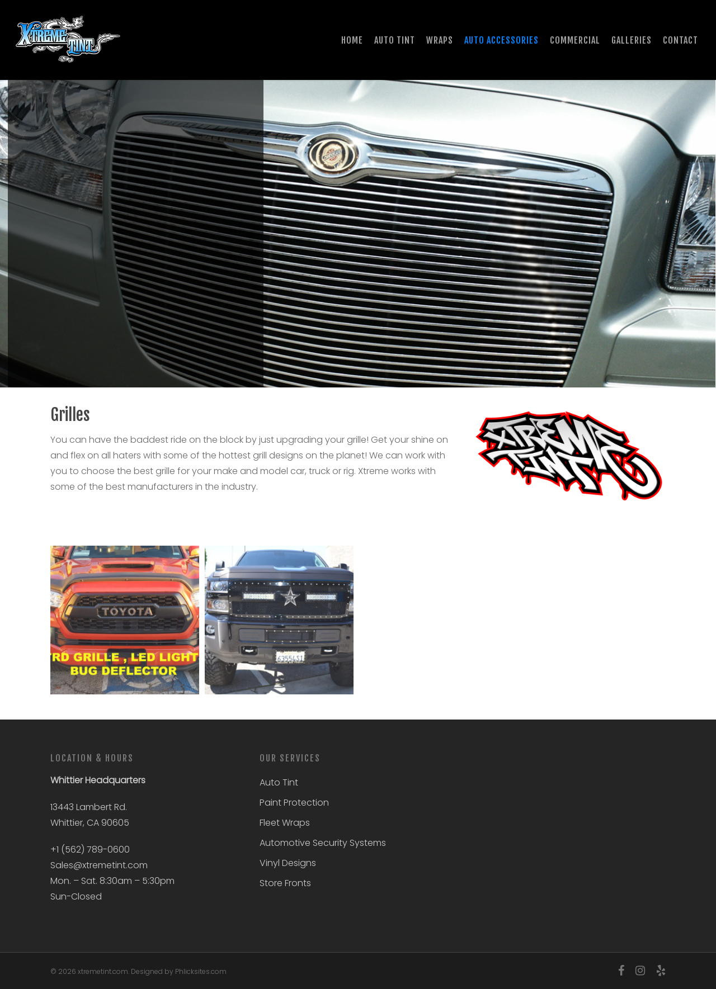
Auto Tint (279, 782)
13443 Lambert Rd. (88, 807)
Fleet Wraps (285, 822)
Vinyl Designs (288, 862)
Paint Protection (294, 802)
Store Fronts (285, 883)
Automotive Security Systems (323, 842)
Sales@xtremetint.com (99, 865)
